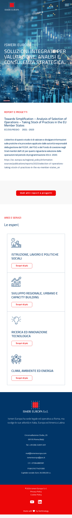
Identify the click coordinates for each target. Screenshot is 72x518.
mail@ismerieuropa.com (36, 453)
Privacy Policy (36, 491)
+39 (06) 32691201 (38, 445)
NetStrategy (44, 511)
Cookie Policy (36, 494)
